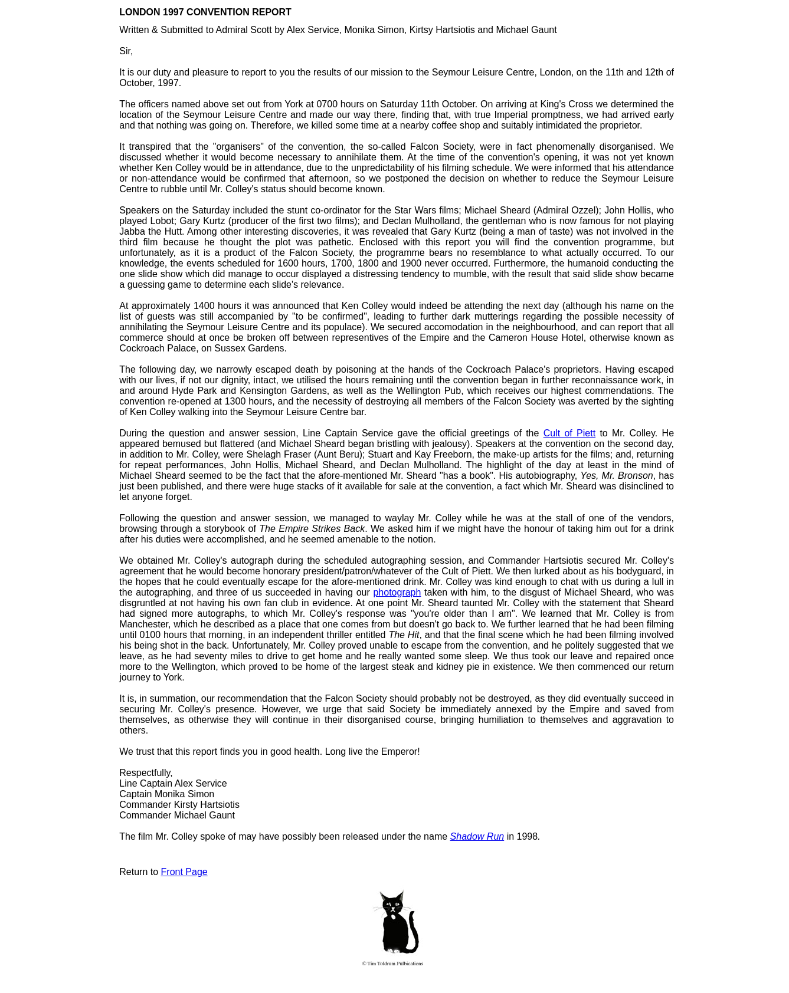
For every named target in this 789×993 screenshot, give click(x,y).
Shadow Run (477, 836)
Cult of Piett (569, 433)
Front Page (184, 872)
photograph (397, 592)
